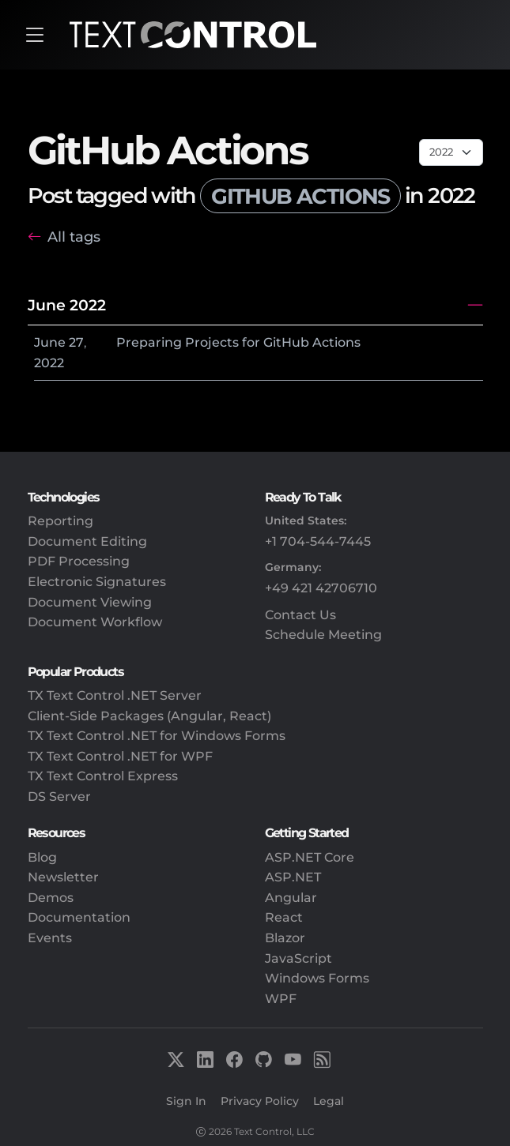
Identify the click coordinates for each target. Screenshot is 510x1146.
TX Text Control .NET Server (115, 695)
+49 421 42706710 (321, 588)
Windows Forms (317, 978)
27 (76, 342)
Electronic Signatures (97, 581)
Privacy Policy (260, 1101)
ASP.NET (293, 877)
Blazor (285, 937)
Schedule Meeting (323, 634)
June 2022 (67, 304)
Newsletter (63, 877)
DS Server (59, 796)
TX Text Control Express (103, 775)
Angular (291, 897)
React (284, 917)
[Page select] (451, 152)
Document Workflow (95, 621)
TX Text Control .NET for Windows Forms (156, 735)
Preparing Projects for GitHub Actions (238, 342)
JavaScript (298, 958)
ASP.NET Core (309, 857)
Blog (42, 857)
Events (50, 937)
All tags (73, 236)
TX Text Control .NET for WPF (120, 756)
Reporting (60, 520)
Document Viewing (90, 602)
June (50, 342)
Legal (328, 1101)
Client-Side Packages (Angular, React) (149, 715)
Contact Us (300, 614)
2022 (49, 362)
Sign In (186, 1101)
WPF (281, 998)
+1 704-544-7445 (318, 541)
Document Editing (87, 541)
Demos (51, 897)
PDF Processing (79, 561)
